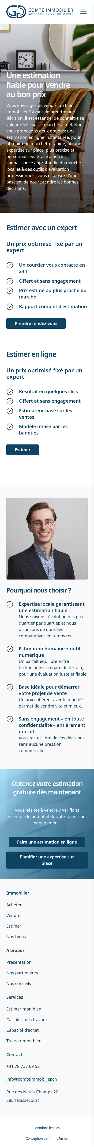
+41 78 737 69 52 (23, 1066)
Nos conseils (18, 983)
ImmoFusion (58, 1138)
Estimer (13, 926)
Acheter (14, 905)
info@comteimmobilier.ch (31, 1079)
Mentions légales (47, 1128)
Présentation (19, 962)
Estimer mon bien (23, 1009)
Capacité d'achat (22, 1030)
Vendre (13, 915)
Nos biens (16, 936)
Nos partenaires (22, 973)
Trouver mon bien (23, 1041)
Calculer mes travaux (27, 1019)
